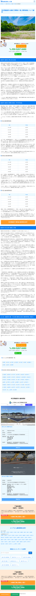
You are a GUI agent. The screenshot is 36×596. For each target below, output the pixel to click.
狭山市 (29, 377)
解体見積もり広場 (6, 1)
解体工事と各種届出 (27, 557)
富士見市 (27, 384)
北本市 (18, 384)
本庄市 (14, 377)
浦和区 (29, 362)
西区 (4, 362)
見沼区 (16, 362)
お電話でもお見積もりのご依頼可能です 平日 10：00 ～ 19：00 (18, 521)
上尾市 (18, 379)
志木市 (22, 382)
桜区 (25, 362)
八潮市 (23, 384)
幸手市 (18, 387)
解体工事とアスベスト (16, 557)
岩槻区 (12, 364)
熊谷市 (9, 374)
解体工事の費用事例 (5, 565)
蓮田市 (9, 387)
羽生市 (5, 379)
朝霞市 (17, 382)
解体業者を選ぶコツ (14, 561)
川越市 (5, 374)
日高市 (28, 387)
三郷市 (5, 387)
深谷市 (14, 379)
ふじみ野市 (10, 389)
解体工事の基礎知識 (5, 557)
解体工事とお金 (24, 561)
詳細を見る (18, 447)
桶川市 (9, 384)
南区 (4, 364)
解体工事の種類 (5, 561)
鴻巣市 (9, 379)
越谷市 (27, 379)
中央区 (21, 362)
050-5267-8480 (18, 49)
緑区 (8, 364)
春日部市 (24, 377)
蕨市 (4, 382)
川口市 (14, 374)
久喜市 (14, 384)
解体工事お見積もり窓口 (18, 516)
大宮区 (12, 362)
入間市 (13, 382)
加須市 (9, 377)
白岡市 (15, 389)
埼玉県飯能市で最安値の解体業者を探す (18, 222)
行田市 (18, 374)
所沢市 (27, 374)
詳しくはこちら (21, 46)
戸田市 (8, 382)
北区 (8, 362)
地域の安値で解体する (5, 594)
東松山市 (18, 377)
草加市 (23, 379)
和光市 (26, 382)
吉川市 (5, 389)
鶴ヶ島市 (23, 387)
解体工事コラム (15, 565)
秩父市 (23, 374)
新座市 (5, 384)
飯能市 (5, 377)
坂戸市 (14, 387)
